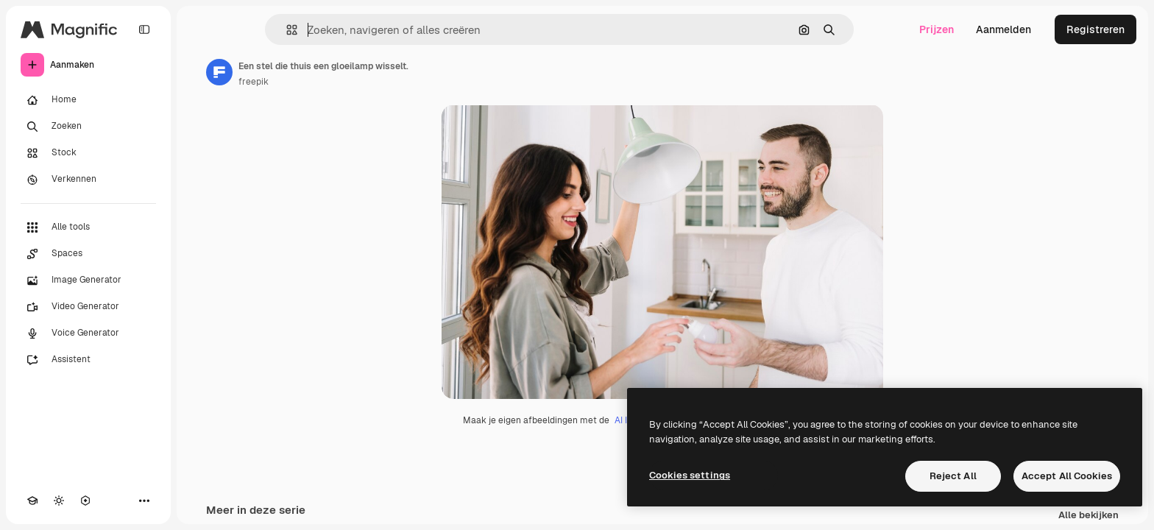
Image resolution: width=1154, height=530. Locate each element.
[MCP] (85, 500)
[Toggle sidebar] (144, 29)
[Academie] (32, 500)
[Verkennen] (88, 179)
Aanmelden (1003, 29)
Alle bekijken (1088, 515)
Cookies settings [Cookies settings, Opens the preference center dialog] (689, 475)
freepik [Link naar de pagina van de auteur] (253, 82)
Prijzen (936, 29)
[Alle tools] (88, 227)
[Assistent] (88, 360)
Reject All (953, 476)
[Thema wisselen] (59, 500)
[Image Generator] (88, 280)
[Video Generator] (88, 307)
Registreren (1095, 29)
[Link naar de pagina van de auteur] (219, 72)
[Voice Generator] (88, 333)
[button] (286, 29)
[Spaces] (88, 254)
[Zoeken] (88, 126)
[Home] (88, 100)
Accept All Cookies (1067, 476)
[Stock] (88, 153)
